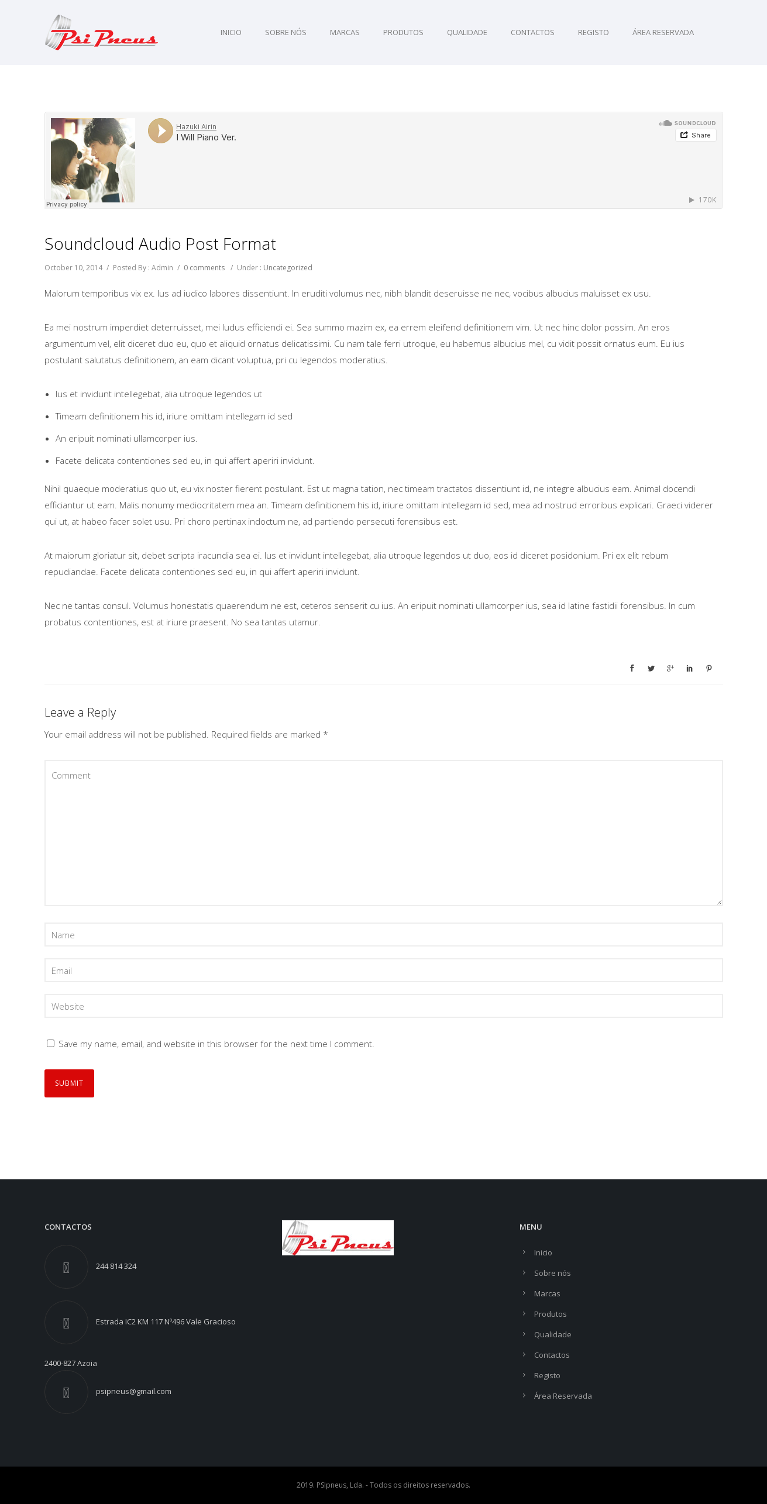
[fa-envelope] (69, 1392)
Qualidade (467, 32)
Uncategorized (287, 268)
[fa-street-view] (69, 1322)
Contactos (533, 32)
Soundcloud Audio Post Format (160, 243)
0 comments (204, 268)
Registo (593, 32)
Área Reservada (663, 32)
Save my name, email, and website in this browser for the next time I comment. (216, 1043)
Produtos (403, 32)
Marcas (345, 32)
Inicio (231, 32)
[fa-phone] (69, 1267)
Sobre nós (286, 32)
